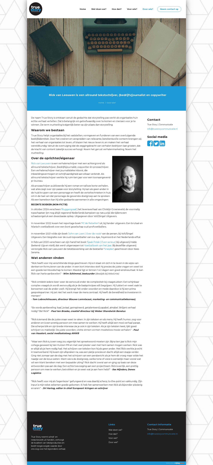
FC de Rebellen (90, 223)
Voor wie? (132, 9)
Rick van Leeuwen (41, 163)
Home (83, 9)
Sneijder (108, 249)
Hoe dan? (117, 9)
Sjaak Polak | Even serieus (101, 242)
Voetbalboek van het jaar (98, 245)
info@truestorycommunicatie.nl (162, 129)
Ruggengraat (69, 209)
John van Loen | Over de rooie (84, 233)
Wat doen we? (98, 9)
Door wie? (148, 9)
